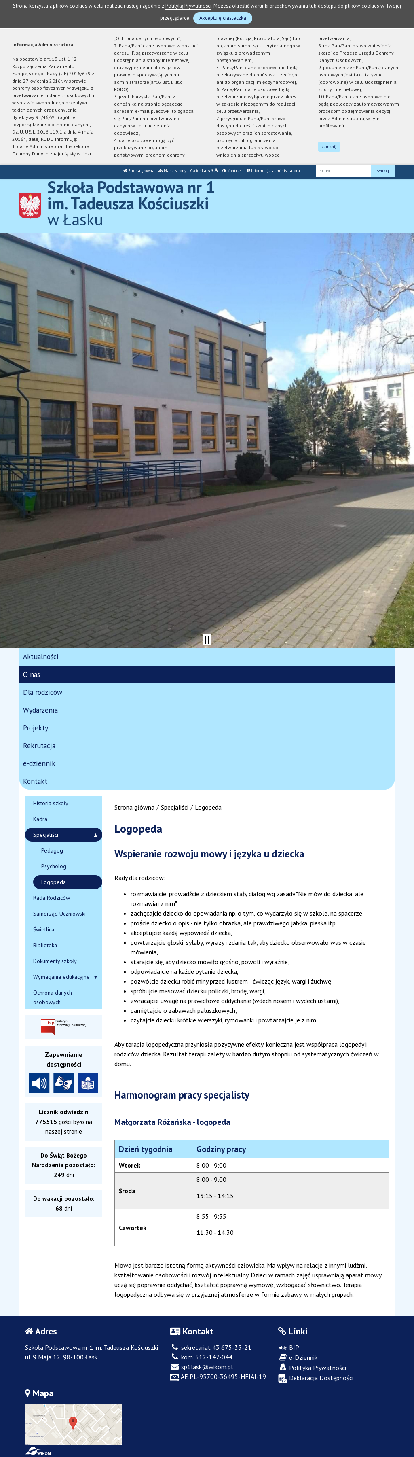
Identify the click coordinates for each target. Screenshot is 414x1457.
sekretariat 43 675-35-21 (210, 1347)
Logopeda (53, 882)
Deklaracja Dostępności (315, 1378)
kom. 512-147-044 (201, 1357)
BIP (288, 1347)
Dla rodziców (42, 692)
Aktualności (41, 656)
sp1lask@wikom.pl (201, 1367)
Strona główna (138, 170)
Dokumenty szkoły (55, 961)
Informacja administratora (273, 170)
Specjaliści (174, 807)
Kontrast (232, 170)
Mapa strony (172, 170)
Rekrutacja (39, 745)
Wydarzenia (40, 710)
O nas (31, 674)
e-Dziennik (297, 1357)
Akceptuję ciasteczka (222, 18)
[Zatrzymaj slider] (207, 640)
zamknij (328, 146)
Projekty (35, 727)
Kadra (40, 819)
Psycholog (53, 866)
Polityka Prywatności (312, 1368)
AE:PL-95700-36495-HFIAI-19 (218, 1376)
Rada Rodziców (51, 897)
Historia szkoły (50, 803)
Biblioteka (45, 945)
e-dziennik (39, 763)
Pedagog (52, 850)
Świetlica (43, 929)
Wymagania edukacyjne (61, 976)
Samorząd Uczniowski (59, 913)
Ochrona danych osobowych (52, 997)
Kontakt (35, 781)
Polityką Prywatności (188, 5)
